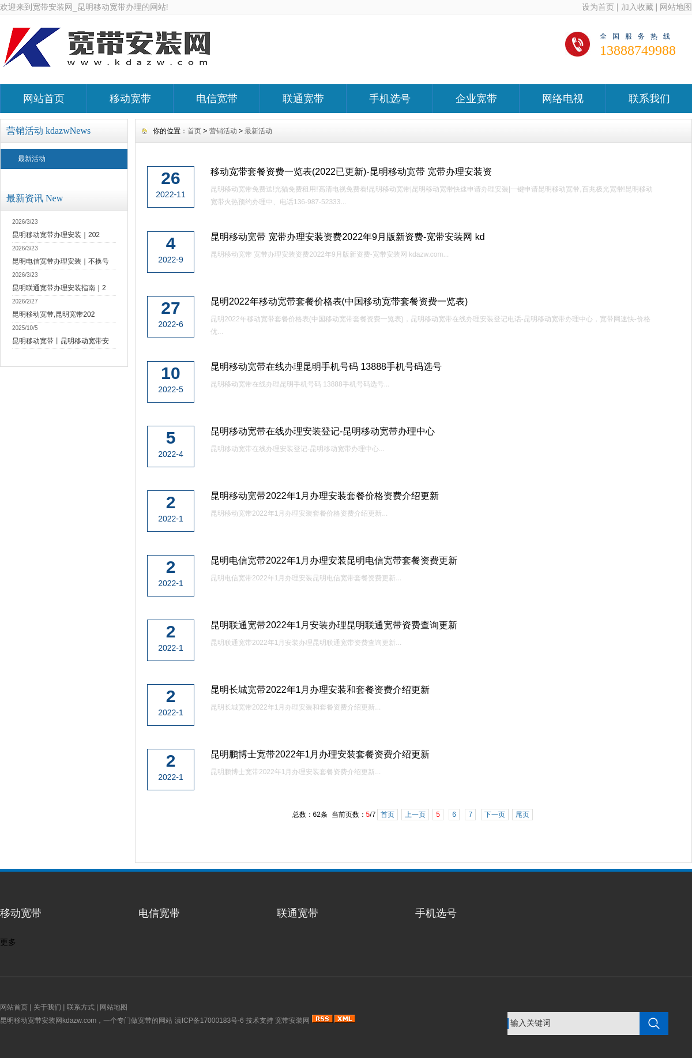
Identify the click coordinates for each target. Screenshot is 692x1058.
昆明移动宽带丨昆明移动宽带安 (60, 341)
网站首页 (44, 98)
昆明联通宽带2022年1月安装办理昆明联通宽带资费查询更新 (334, 625)
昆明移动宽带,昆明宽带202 (53, 314)
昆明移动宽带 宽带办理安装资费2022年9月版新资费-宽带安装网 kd (347, 237)
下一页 (494, 815)
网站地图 (676, 7)
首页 (194, 131)
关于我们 (47, 1007)
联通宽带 (303, 98)
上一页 (415, 815)
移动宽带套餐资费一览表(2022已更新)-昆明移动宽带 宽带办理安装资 (351, 172)
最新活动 (32, 159)
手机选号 (390, 98)
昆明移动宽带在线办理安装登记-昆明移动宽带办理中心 (322, 431)
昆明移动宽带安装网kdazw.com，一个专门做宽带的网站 (86, 1020)
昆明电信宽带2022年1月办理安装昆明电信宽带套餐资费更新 (334, 560)
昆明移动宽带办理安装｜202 (56, 235)
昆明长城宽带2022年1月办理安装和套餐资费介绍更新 (320, 690)
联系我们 (649, 98)
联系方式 (81, 1007)
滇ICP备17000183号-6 (209, 1020)
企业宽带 (476, 98)
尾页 (522, 815)
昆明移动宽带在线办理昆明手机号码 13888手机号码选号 (326, 367)
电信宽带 (217, 98)
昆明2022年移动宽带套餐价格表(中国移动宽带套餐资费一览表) (339, 301)
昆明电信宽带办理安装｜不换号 (60, 261)
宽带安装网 (292, 1020)
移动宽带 (130, 98)
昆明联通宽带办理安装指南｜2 (59, 288)
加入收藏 (637, 7)
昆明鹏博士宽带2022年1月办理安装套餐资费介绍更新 (320, 754)
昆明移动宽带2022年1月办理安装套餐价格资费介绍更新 (324, 496)
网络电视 (563, 98)
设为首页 (598, 7)
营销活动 (223, 131)
